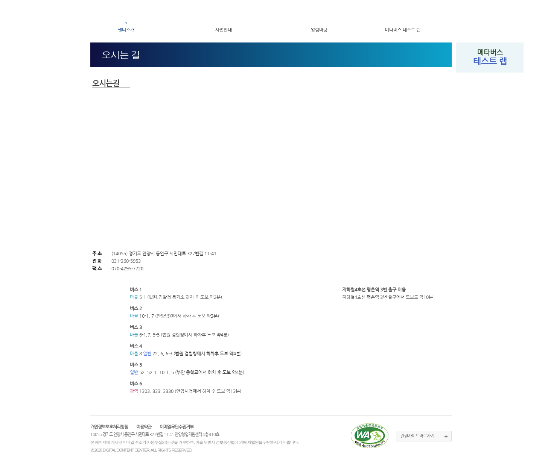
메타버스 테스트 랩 (402, 29)
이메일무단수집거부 (176, 426)
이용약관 (143, 426)
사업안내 (223, 29)
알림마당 (319, 29)
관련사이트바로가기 (417, 436)
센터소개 (126, 29)
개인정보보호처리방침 (109, 426)
